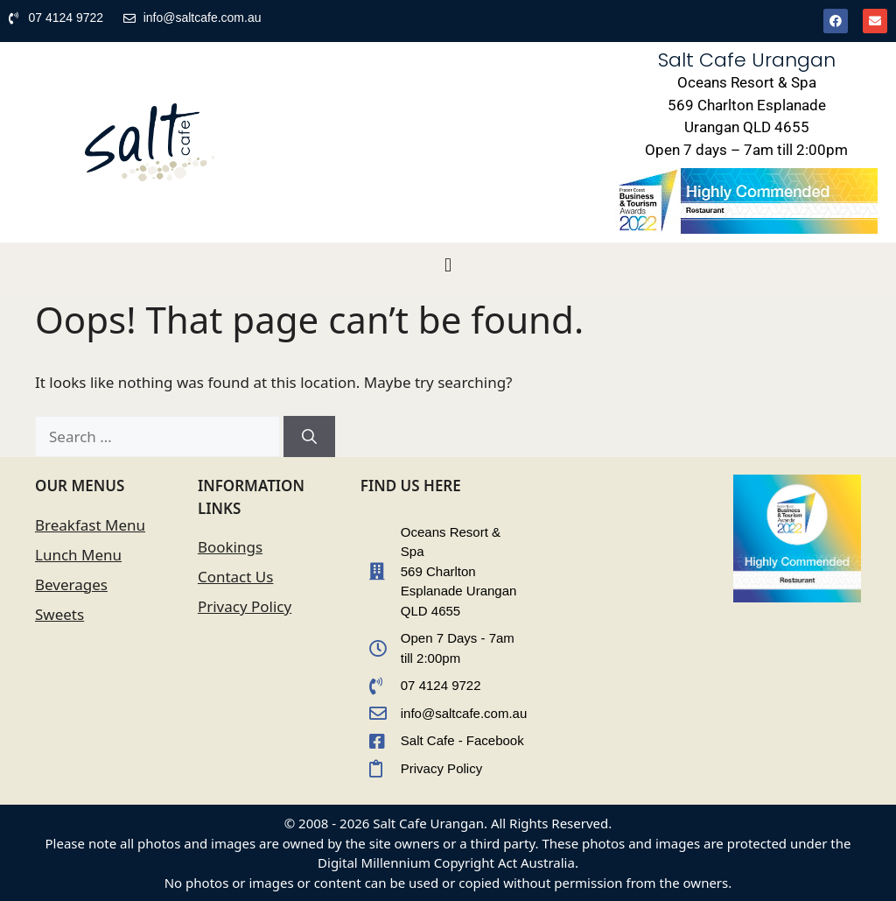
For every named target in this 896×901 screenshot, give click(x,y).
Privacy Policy (244, 606)
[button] (447, 265)
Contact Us (236, 577)
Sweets (59, 614)
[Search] (309, 437)
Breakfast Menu (90, 525)
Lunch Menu (78, 555)
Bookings (230, 547)
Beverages (71, 584)
